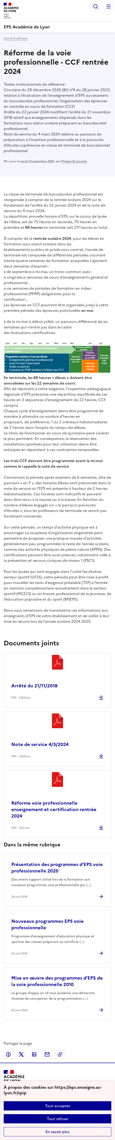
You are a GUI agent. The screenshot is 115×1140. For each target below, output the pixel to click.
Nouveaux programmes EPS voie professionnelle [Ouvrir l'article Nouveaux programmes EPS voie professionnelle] (47, 924)
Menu (108, 6)
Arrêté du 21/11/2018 (34, 685)
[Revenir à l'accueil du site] (14, 1080)
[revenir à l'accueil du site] (57, 27)
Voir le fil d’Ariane (15, 38)
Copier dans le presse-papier (60, 1054)
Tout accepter (57, 1106)
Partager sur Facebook (8, 1054)
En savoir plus (57, 1131)
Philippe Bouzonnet (74, 161)
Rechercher (95, 6)
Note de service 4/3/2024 (40, 744)
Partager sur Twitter (21, 1054)
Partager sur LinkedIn (34, 1054)
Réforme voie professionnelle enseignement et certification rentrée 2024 (54, 809)
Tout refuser (57, 1119)
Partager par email (47, 1054)
